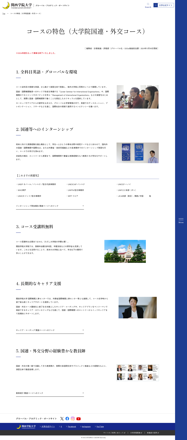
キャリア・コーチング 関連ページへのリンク (35, 330)
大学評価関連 (135, 433)
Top (3, 13)
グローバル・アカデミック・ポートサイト (53, 5)
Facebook (72, 426)
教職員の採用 (152, 433)
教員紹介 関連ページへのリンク (29, 393)
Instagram (86, 426)
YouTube (100, 426)
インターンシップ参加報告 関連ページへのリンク (37, 205)
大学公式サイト (48, 426)
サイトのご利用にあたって (113, 433)
